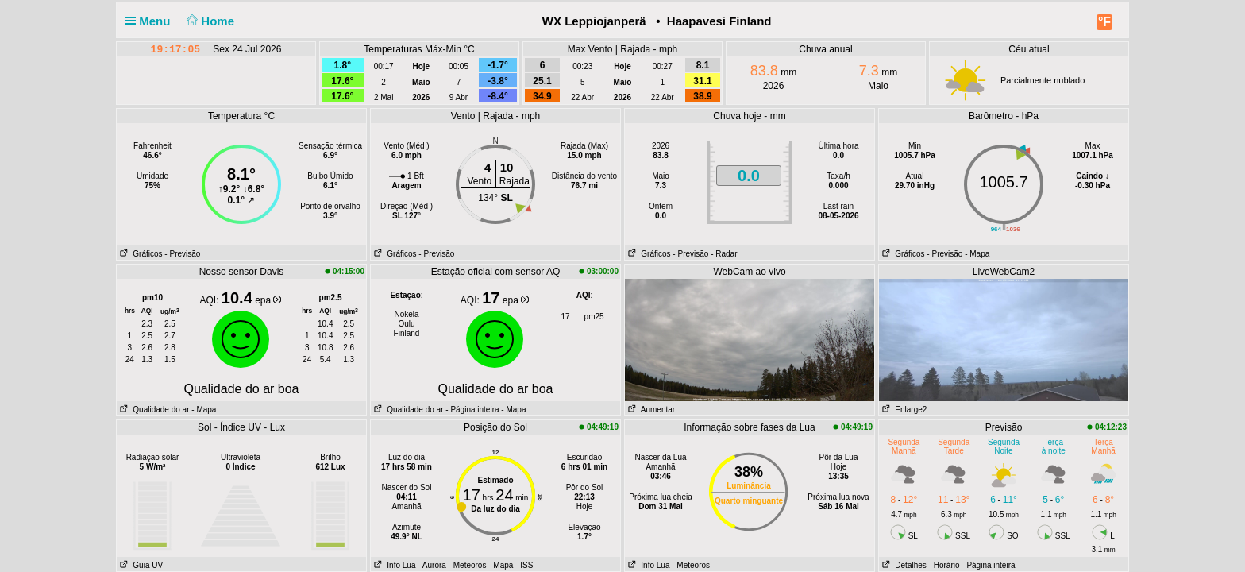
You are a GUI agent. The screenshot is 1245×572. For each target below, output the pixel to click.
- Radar (724, 253)
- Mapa (977, 253)
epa (268, 300)
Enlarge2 (903, 409)
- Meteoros (468, 565)
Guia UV (140, 565)
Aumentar (650, 409)
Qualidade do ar (153, 409)
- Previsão (182, 253)
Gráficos (140, 253)
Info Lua (393, 565)
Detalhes (903, 565)
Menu (151, 21)
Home (209, 21)
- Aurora (432, 565)
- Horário (944, 565)
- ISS (524, 565)
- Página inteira (472, 409)
